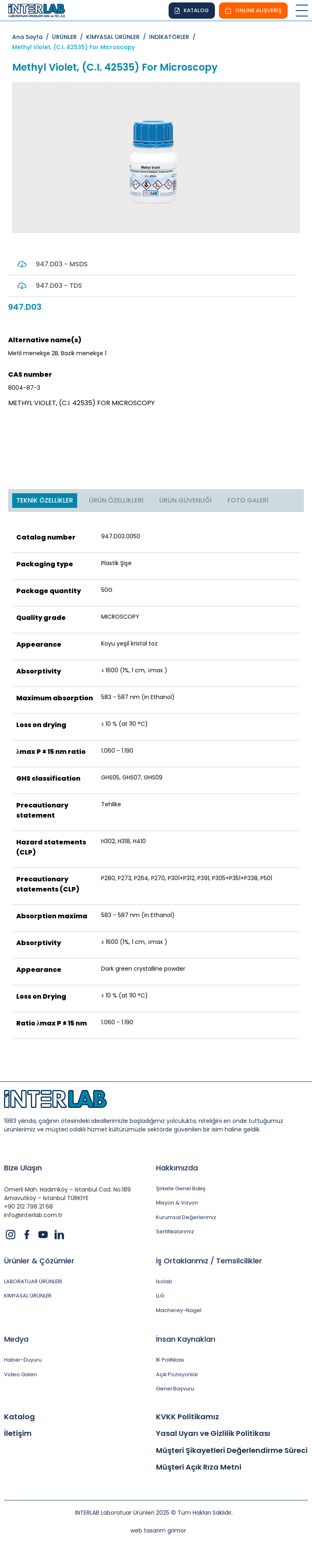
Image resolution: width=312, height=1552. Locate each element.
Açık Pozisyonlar (177, 1375)
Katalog (19, 1417)
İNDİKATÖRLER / (174, 37)
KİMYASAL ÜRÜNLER (28, 1296)
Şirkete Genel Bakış (181, 1188)
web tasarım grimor (158, 1531)
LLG (160, 1296)
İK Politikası (170, 1360)
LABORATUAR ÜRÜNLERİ (33, 1281)
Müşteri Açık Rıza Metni (198, 1467)
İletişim (18, 1433)
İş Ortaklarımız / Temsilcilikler (209, 1261)
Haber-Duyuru (23, 1360)
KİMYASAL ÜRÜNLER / (117, 37)
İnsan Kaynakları (185, 1339)
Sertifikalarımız (175, 1232)
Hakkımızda (177, 1168)
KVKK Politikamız (187, 1417)
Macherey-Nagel (179, 1310)
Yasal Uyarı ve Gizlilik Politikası (213, 1433)
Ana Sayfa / (32, 37)
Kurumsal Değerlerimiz (186, 1217)
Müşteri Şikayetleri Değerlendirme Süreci (232, 1450)
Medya (16, 1339)
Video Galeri (20, 1375)
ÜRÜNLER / (69, 37)
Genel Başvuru (175, 1389)
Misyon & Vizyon (177, 1203)
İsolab (164, 1281)
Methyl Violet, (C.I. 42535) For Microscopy (73, 47)
